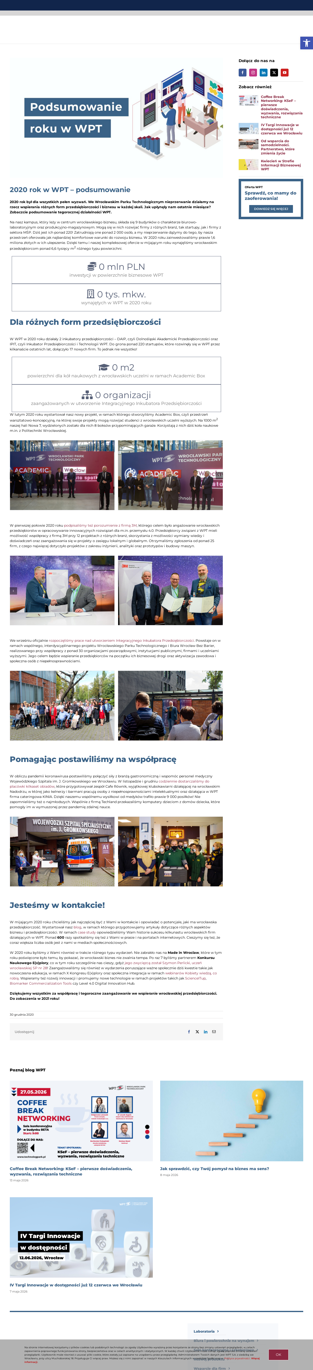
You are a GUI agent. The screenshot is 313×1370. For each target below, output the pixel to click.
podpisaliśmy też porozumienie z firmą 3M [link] (100, 525)
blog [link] (77, 927)
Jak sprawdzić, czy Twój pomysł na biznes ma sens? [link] (214, 1168)
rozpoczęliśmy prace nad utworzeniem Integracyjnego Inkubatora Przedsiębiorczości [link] (121, 640)
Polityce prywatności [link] (237, 1358)
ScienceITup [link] (195, 978)
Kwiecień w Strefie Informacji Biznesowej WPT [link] (281, 165)
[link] (306, 43)
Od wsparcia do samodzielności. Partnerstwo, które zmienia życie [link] (278, 147)
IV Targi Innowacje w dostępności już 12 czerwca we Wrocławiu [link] (281, 129)
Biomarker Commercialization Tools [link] (41, 983)
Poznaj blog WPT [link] (27, 1070)
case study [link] (87, 932)
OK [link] (278, 1354)
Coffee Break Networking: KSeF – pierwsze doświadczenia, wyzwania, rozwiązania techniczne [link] (282, 107)
